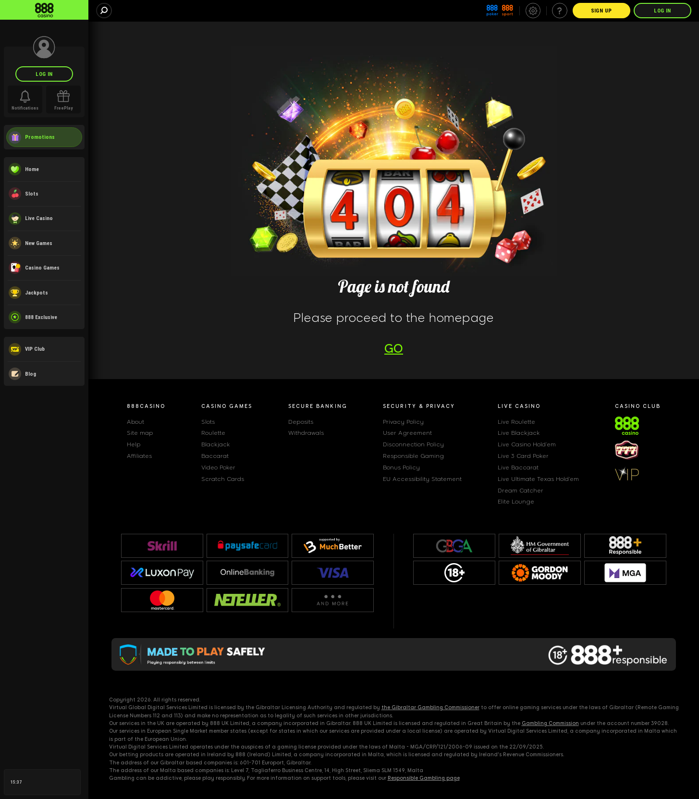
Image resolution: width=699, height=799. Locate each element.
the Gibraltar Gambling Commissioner (430, 707)
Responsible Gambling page (424, 778)
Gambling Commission (550, 723)
